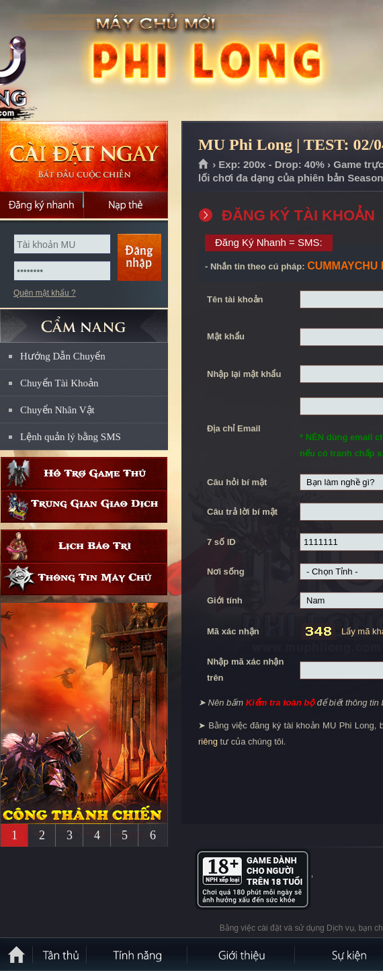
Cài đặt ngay (84, 156)
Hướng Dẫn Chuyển (62, 356)
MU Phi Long (97, 61)
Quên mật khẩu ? (44, 293)
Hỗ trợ (84, 473)
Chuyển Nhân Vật (57, 410)
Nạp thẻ (126, 205)
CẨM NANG (84, 320)
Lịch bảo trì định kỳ (84, 546)
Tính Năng (137, 954)
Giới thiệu (242, 954)
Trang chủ (204, 164)
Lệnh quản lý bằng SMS (70, 436)
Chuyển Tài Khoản (59, 383)
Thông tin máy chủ (84, 578)
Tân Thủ (60, 954)
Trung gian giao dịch (84, 506)
